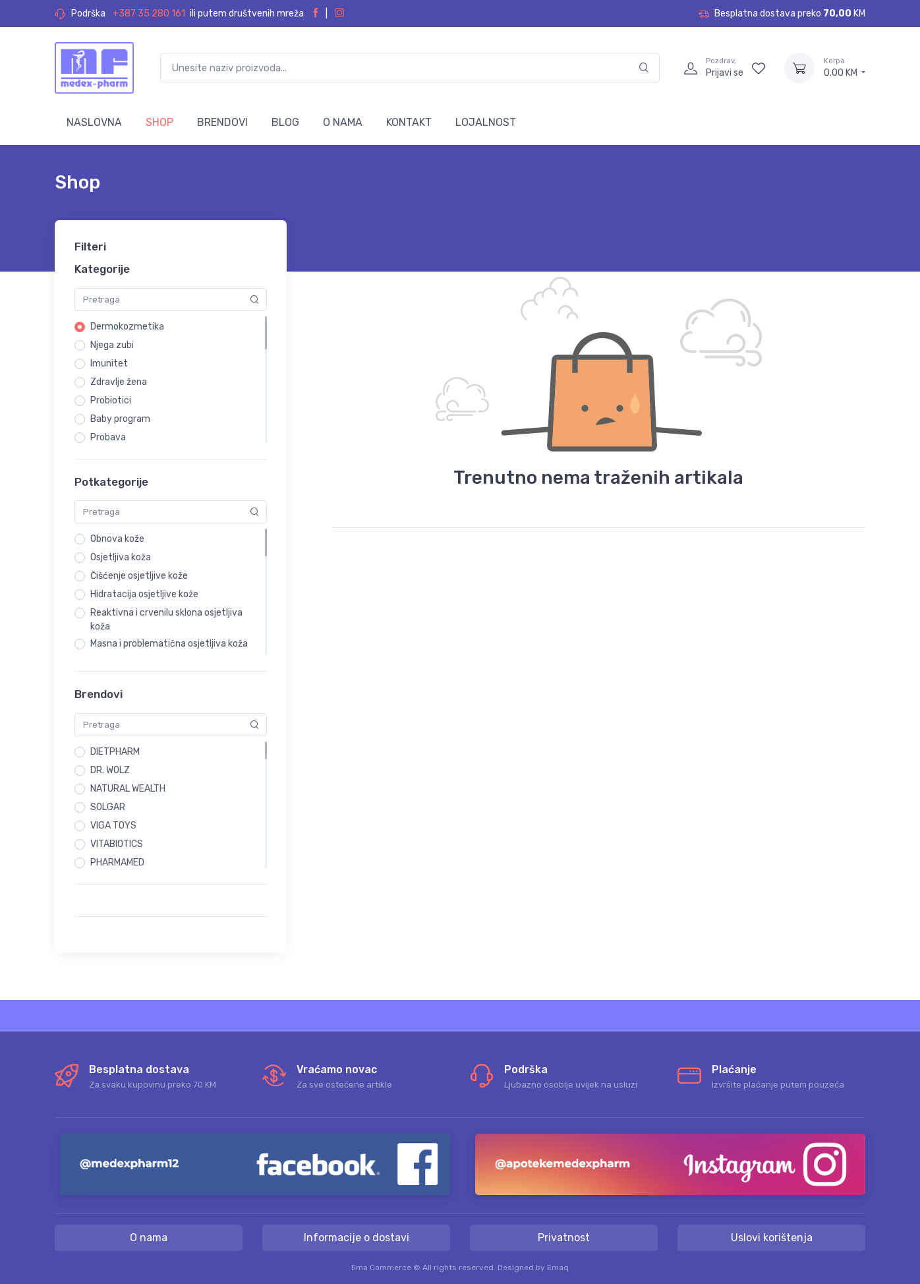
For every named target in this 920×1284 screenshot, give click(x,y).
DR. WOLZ (110, 770)
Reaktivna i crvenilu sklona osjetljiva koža (166, 619)
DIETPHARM (115, 751)
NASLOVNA (94, 122)
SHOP (159, 122)
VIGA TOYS (113, 825)
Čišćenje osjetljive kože (139, 575)
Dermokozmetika (127, 326)
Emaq (558, 1267)
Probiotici (110, 400)
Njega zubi (112, 345)
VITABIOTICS (116, 844)
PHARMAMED (117, 862)
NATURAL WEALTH (127, 788)
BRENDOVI (222, 122)
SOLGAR (107, 807)
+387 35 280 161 (149, 13)
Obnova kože (117, 538)
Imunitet (109, 363)
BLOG (285, 122)
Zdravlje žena (118, 382)
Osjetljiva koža (120, 557)
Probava (108, 437)
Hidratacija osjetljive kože (144, 594)
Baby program (120, 418)
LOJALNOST (485, 122)
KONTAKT (409, 122)
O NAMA (342, 122)
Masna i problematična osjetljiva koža (169, 643)
